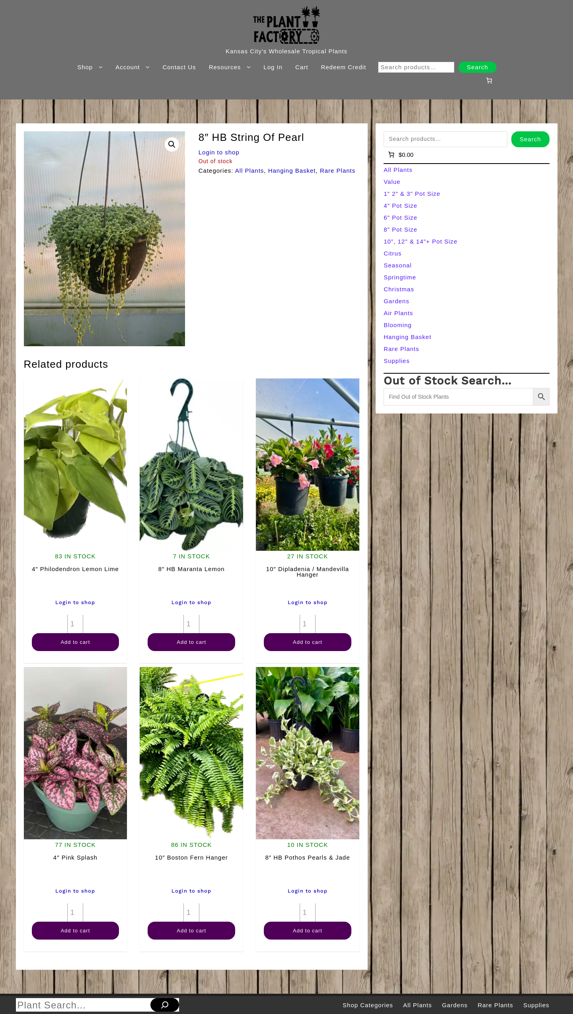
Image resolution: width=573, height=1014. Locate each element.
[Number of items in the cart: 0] (489, 80)
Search (477, 67)
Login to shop (219, 152)
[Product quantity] (75, 624)
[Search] (164, 1005)
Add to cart (75, 642)
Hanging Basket (292, 170)
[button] (172, 144)
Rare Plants (337, 170)
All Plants (249, 170)
